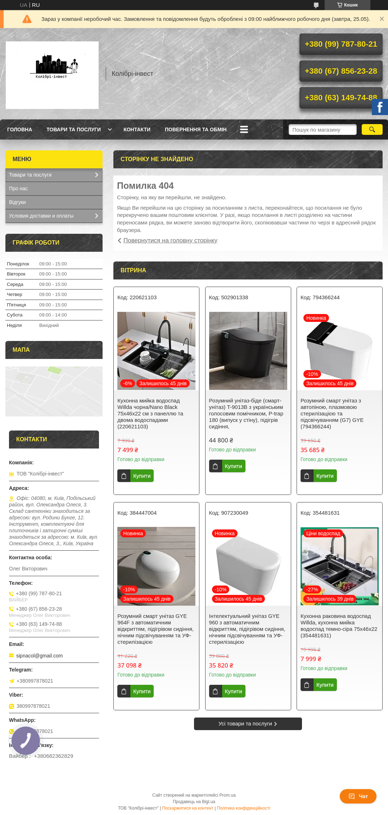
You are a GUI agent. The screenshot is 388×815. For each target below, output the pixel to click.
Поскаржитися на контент (187, 808)
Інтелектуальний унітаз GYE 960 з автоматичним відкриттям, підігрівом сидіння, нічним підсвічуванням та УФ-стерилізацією (247, 629)
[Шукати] (372, 129)
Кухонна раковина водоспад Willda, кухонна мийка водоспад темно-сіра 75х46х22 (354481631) (339, 625)
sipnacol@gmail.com (39, 656)
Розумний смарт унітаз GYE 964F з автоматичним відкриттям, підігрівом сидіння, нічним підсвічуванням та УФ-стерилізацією (155, 629)
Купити (141, 476)
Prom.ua (228, 795)
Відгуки (17, 202)
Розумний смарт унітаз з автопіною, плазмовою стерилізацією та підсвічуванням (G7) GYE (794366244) (332, 413)
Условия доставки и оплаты (41, 216)
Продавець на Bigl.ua (194, 801)
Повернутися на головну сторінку (170, 240)
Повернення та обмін (196, 129)
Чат (358, 796)
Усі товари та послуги (245, 723)
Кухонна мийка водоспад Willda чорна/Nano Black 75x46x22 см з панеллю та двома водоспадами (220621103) (150, 413)
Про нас (18, 188)
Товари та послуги (73, 129)
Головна (19, 129)
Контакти (136, 129)
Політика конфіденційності (243, 808)
